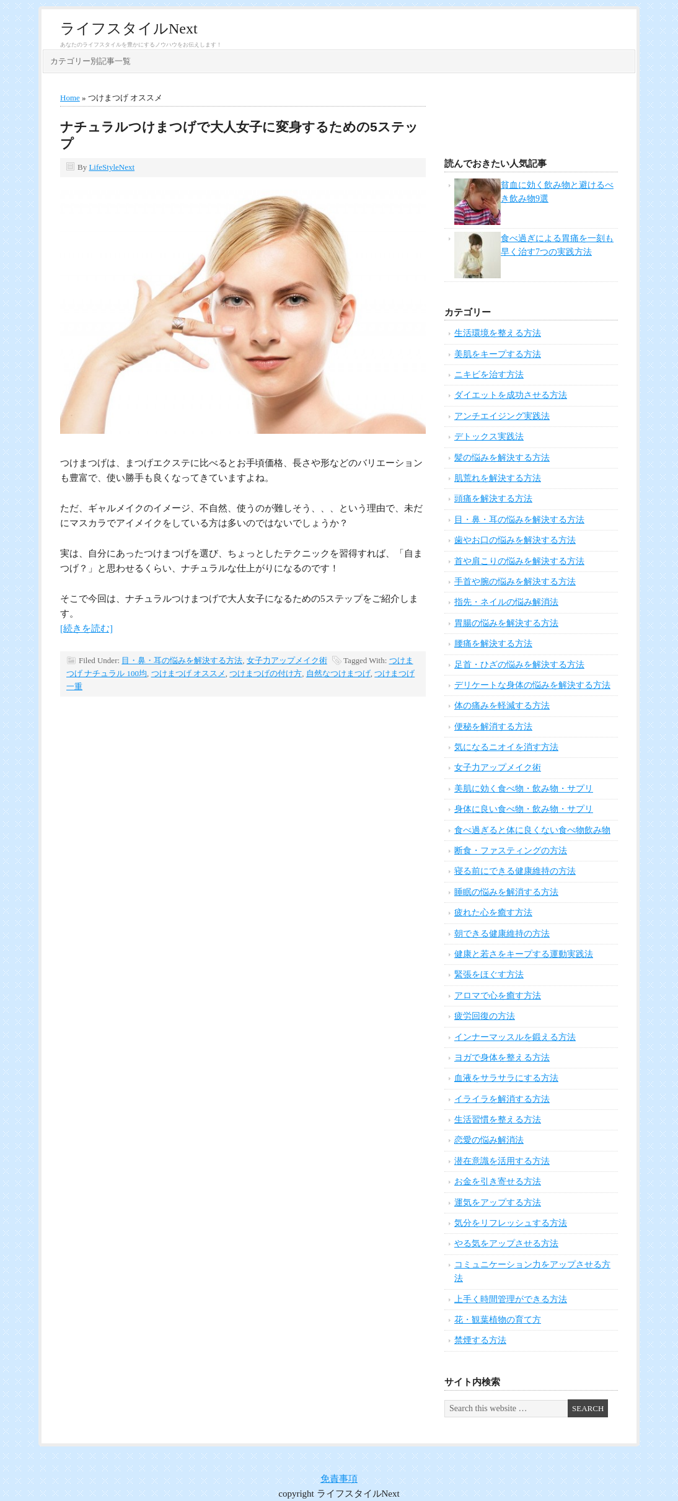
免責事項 (339, 1479)
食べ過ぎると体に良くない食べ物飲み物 (532, 830)
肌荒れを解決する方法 (497, 478)
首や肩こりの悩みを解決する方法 (519, 561)
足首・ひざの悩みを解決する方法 (519, 664)
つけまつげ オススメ (188, 673)
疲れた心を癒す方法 (493, 912)
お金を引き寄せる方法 (497, 1181)
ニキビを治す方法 (489, 374)
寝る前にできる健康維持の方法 (515, 871)
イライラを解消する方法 (502, 1099)
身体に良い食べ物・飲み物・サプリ (523, 809)
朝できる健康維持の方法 (502, 933)
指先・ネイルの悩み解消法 (506, 602)
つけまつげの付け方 (265, 673)
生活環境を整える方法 (497, 333)
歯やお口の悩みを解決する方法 (515, 540)
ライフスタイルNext (129, 28)
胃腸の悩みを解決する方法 (506, 623)
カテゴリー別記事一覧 (90, 61)
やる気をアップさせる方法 (506, 1243)
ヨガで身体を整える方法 (502, 1057)
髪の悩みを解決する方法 (502, 457)
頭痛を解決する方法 (493, 498)
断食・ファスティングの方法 (510, 850)
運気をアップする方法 (497, 1202)
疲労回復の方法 (484, 1016)
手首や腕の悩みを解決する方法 (515, 581)
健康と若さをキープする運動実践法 (523, 954)
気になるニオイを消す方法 (506, 747)
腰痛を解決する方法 (493, 643)
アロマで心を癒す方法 (497, 995)
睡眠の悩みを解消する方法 (506, 892)
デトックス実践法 (489, 436)
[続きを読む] (86, 628)
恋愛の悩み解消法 (489, 1140)
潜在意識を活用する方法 (502, 1161)
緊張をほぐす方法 (489, 974)
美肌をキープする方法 (497, 354)
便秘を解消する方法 (493, 726)
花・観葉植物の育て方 (497, 1319)
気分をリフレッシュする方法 (510, 1223)
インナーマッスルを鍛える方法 (515, 1037)
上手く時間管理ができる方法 (510, 1299)
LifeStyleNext (111, 167)
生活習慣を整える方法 (497, 1119)
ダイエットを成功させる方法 (510, 395)
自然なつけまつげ (338, 673)
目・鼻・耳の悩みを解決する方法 (181, 660)
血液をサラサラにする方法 (506, 1078)
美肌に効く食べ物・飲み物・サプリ (523, 788)
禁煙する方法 (480, 1340)
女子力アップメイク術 (287, 660)
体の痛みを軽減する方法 (502, 705)
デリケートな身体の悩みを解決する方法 (532, 685)
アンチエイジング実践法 (502, 416)
